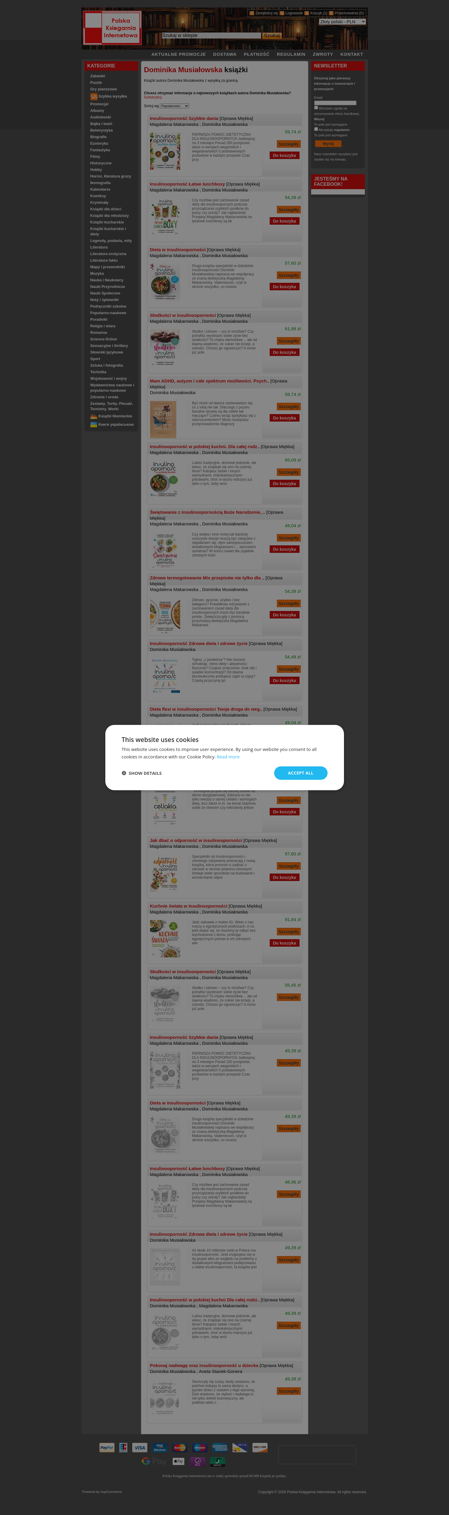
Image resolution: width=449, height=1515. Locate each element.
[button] (142, 773)
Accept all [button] (300, 773)
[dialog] (224, 757)
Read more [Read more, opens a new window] (228, 757)
